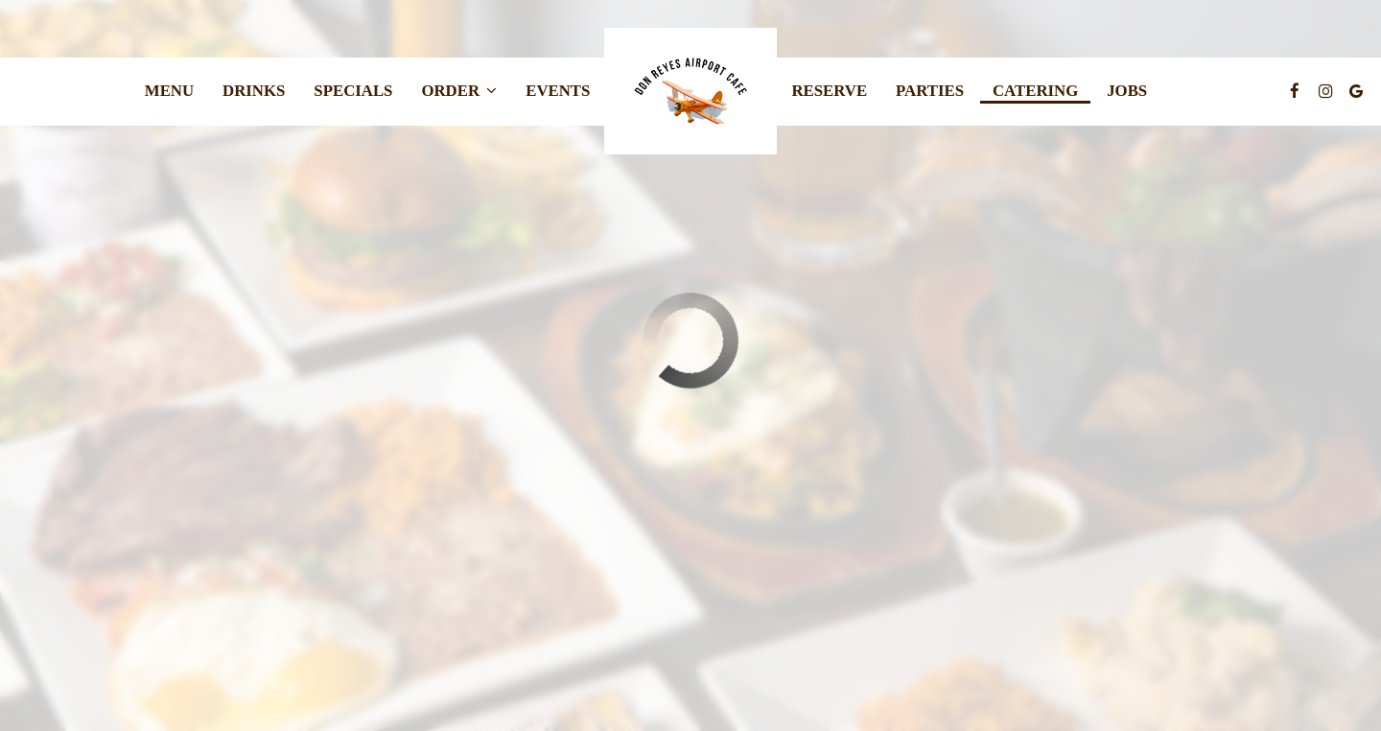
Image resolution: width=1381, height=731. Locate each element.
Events (558, 91)
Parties (930, 91)
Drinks (253, 91)
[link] (690, 91)
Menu (169, 91)
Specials (353, 91)
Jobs (1127, 91)
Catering (1035, 91)
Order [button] (459, 91)
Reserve (829, 91)
